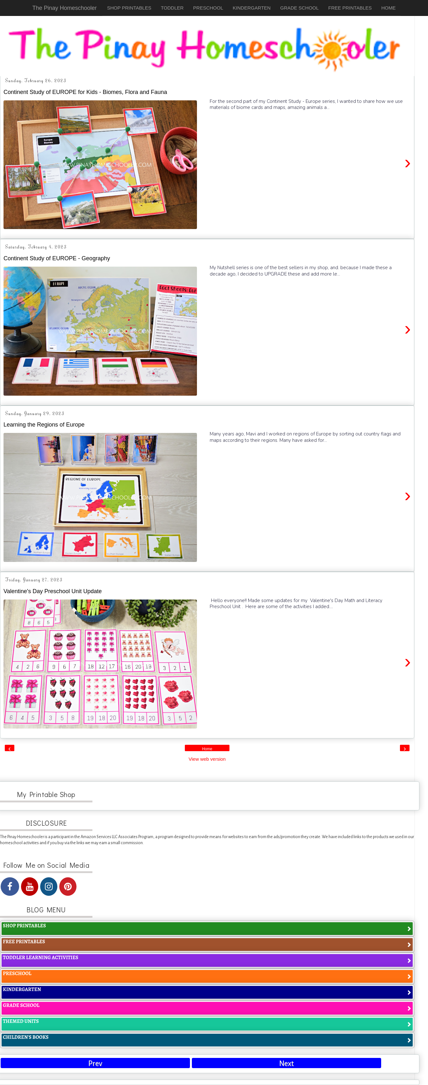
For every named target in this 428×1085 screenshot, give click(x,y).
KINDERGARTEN (252, 8)
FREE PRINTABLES (350, 8)
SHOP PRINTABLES (129, 8)
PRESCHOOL (208, 8)
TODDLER (172, 8)
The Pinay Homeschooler (65, 8)
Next (286, 1063)
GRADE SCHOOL (299, 8)
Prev (95, 1063)
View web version (207, 759)
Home (207, 749)
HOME (388, 8)
